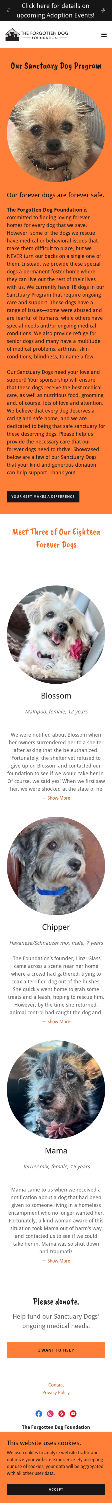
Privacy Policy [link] (56, 1392)
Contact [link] (56, 1385)
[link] (37, 34)
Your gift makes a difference (43, 497)
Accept (56, 1489)
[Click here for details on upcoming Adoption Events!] (56, 10)
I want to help (56, 1350)
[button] (104, 34)
